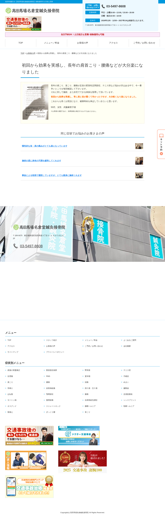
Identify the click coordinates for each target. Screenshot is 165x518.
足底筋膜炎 (128, 394)
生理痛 (10, 376)
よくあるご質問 (129, 340)
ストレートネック (53, 406)
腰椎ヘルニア (90, 406)
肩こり (10, 382)
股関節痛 (49, 400)
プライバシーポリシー (55, 352)
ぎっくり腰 (50, 412)
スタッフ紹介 (51, 340)
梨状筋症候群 (51, 370)
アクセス (113, 43)
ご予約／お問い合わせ (144, 43)
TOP (20, 43)
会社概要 (127, 346)
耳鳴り (10, 388)
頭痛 (86, 382)
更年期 (87, 376)
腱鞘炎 (126, 388)
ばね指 (10, 394)
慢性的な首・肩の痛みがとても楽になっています (44, 146)
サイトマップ (12, 352)
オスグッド (11, 406)
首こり (87, 412)
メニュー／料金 (51, 43)
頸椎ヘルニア (128, 406)
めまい (126, 382)
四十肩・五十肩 (91, 388)
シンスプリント (129, 400)
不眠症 (126, 376)
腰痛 (48, 382)
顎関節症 (49, 394)
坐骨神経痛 (50, 388)
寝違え (10, 412)
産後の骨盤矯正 (13, 370)
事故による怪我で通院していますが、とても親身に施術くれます (52, 175)
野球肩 (87, 370)
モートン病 (11, 400)
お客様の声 (82, 43)
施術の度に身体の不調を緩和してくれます (41, 161)
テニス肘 (127, 370)
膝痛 (86, 394)
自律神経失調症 (91, 400)
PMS (48, 376)
